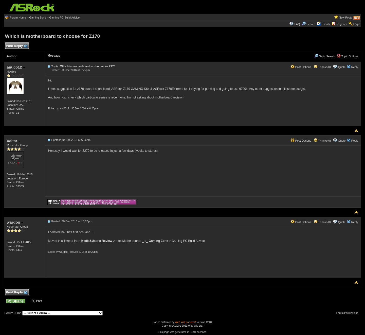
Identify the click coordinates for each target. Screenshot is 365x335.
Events (323, 24)
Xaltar (13, 141)
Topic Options (347, 56)
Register (342, 24)
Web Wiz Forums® (185, 322)
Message (53, 55)
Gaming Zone (37, 17)
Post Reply (16, 46)
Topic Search (324, 56)
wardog (15, 222)
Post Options (300, 67)
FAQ (297, 24)
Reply (354, 67)
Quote (341, 67)
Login (356, 24)
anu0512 (16, 67)
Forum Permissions (348, 313)
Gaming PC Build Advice (64, 17)
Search (310, 24)
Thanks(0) (322, 67)
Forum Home (18, 17)
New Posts (345, 17)
